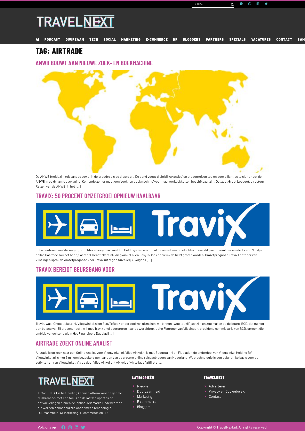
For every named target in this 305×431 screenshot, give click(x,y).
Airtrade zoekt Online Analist (74, 343)
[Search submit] (232, 3)
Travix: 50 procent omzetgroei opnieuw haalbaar (98, 195)
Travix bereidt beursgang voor (75, 269)
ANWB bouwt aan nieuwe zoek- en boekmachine (94, 63)
